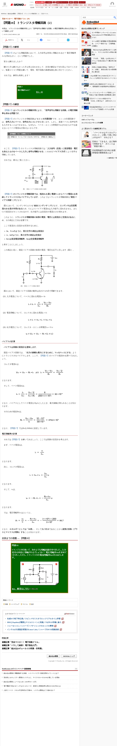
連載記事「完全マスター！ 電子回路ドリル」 (21, 642)
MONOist (3, 13)
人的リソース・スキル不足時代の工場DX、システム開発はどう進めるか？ (29, 690)
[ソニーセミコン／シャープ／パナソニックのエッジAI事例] (31, 626)
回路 (6, 604)
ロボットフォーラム (88, 119)
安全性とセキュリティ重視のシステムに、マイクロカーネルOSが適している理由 (31, 677)
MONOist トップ (69, 656)
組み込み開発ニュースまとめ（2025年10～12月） (20, 682)
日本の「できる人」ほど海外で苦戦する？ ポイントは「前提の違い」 (104, 143)
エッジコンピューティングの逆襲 (92, 123)
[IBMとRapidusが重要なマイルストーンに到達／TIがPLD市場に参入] (35, 622)
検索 (115, 17)
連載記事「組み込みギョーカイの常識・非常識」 (22, 649)
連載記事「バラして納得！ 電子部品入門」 (20, 645)
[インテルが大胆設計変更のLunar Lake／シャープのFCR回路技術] (34, 629)
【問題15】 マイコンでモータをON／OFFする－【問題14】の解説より (32, 137)
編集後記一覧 (112, 158)
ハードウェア (15, 604)
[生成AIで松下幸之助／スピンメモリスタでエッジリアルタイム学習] (35, 619)
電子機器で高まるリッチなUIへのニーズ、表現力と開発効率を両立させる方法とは (32, 686)
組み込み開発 (12, 13)
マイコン (25, 604)
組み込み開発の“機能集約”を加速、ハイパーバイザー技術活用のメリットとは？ (31, 673)
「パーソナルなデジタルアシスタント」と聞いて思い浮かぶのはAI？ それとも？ (104, 135)
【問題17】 (8, 53)
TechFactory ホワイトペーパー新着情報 (16, 669)
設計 (32, 604)
